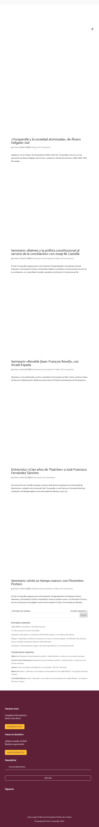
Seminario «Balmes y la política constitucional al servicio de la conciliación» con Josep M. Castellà (45, 252)
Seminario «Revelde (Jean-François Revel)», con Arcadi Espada (45, 363)
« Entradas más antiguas (21, 611)
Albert (16, 147)
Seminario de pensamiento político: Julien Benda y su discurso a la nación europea (51, 656)
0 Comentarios (45, 147)
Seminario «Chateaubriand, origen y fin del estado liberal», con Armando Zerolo (42, 646)
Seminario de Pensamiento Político (47, 258)
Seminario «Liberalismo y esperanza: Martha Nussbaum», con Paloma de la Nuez (42, 634)
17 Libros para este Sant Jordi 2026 (25, 630)
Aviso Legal (31, 817)
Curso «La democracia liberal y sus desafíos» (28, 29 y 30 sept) (42, 667)
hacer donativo (15, 752)
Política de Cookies (64, 817)
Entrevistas (37, 477)
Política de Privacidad (46, 817)
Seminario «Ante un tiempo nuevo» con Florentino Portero (47, 582)
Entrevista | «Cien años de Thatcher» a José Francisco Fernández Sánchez (49, 471)
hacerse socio (14, 726)
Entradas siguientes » (79, 611)
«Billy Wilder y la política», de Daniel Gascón (28, 627)
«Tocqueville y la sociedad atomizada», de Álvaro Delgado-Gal (46, 141)
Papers (35, 147)
